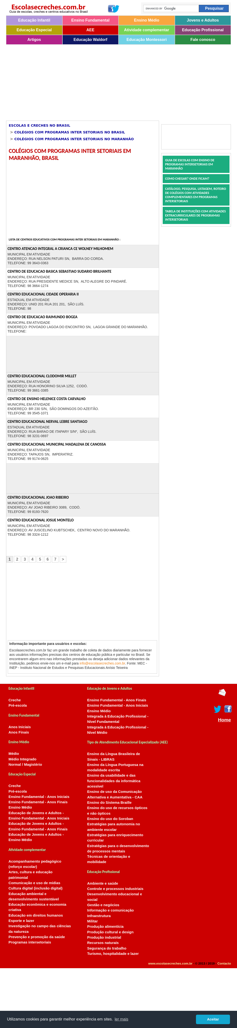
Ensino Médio (146, 20)
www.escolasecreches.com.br (170, 963)
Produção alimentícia (105, 926)
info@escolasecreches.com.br (102, 663)
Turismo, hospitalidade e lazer (113, 954)
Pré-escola (17, 705)
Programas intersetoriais (29, 942)
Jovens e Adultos (203, 20)
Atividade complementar (146, 30)
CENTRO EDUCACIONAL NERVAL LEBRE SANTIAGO (47, 421)
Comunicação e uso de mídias (34, 883)
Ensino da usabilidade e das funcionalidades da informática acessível (113, 780)
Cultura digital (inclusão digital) (35, 888)
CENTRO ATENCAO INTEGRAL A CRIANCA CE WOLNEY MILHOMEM (60, 248)
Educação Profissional (203, 30)
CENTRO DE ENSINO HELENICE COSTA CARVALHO (46, 398)
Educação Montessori (147, 40)
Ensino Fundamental (90, 20)
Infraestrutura (99, 916)
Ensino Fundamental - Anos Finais (38, 802)
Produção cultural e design (110, 932)
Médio (13, 754)
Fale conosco (202, 40)
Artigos (34, 40)
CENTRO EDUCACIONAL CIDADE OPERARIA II (43, 294)
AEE (90, 30)
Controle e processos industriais (115, 889)
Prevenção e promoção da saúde (36, 937)
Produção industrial (104, 937)
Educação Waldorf (90, 40)
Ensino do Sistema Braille (109, 802)
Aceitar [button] (213, 1019)
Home (224, 720)
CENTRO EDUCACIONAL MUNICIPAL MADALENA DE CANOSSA (57, 444)
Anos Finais (18, 732)
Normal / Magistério (25, 764)
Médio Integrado (22, 759)
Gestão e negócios (103, 905)
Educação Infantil (34, 20)
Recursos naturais (103, 943)
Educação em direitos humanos (35, 915)
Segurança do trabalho (106, 948)
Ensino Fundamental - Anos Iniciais (38, 797)
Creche (14, 700)
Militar (92, 921)
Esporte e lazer (21, 921)
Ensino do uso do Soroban (110, 819)
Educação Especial (34, 30)
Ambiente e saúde (102, 883)
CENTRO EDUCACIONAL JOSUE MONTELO (41, 520)
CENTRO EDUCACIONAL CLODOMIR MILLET (42, 376)
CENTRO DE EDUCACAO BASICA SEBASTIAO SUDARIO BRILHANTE (59, 271)
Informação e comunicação (110, 910)
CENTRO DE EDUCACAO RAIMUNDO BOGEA (42, 317)
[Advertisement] (98, 81)
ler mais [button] (121, 1019)
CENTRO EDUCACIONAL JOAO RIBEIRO (38, 497)
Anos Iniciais (19, 727)
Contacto (224, 963)
